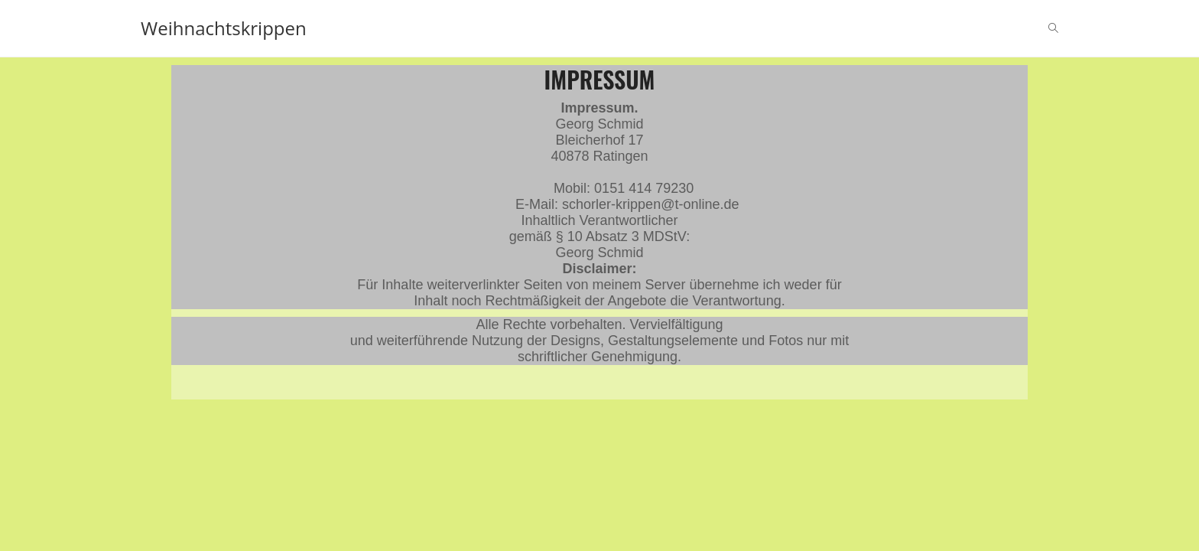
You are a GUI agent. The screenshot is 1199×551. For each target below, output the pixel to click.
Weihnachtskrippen (224, 28)
